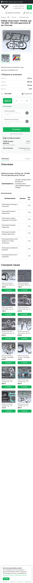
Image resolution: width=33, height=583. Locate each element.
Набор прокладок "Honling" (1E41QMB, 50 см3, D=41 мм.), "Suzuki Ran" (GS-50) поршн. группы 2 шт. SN (24, 356)
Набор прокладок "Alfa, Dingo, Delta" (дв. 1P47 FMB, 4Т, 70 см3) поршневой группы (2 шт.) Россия (24, 284)
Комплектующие (24, 17)
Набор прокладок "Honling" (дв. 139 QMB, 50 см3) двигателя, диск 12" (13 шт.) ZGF (24, 381)
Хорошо (6, 578)
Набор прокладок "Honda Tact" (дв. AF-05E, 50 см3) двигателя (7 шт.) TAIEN (24, 332)
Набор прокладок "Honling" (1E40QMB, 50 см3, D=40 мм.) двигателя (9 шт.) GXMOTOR (8, 356)
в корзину (8, 290)
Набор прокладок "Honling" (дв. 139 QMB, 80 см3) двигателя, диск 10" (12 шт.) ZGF (24, 405)
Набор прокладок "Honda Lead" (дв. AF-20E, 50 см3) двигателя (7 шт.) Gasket (8, 332)
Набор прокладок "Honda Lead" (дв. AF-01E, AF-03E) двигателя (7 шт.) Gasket (24, 308)
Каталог (14, 17)
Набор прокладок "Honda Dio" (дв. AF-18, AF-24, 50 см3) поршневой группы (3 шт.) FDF (8, 308)
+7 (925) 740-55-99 (18, 6)
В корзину (16, 129)
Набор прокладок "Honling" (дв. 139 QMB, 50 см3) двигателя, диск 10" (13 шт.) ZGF (8, 381)
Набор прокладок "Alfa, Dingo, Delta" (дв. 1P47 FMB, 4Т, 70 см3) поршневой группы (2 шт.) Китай (8, 284)
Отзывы (27, 158)
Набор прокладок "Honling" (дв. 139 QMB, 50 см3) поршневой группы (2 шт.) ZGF (8, 405)
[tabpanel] (16, 212)
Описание (5, 158)
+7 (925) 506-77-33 (18, 8)
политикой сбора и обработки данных (15, 575)
